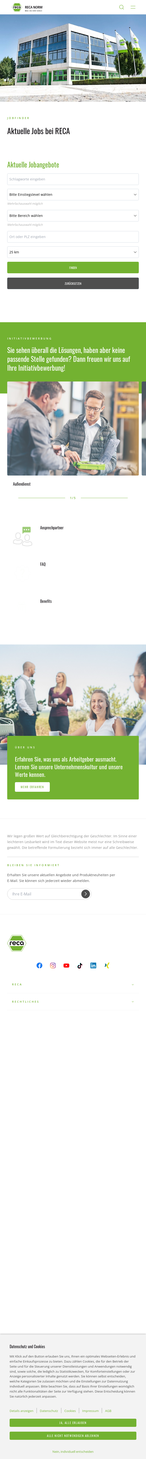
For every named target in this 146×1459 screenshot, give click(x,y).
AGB (108, 1411)
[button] (9, 498)
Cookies (70, 1411)
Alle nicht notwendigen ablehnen (73, 1436)
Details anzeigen (21, 1411)
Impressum (90, 1411)
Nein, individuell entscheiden (73, 1451)
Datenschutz (49, 1411)
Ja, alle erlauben (73, 1423)
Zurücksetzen (73, 283)
